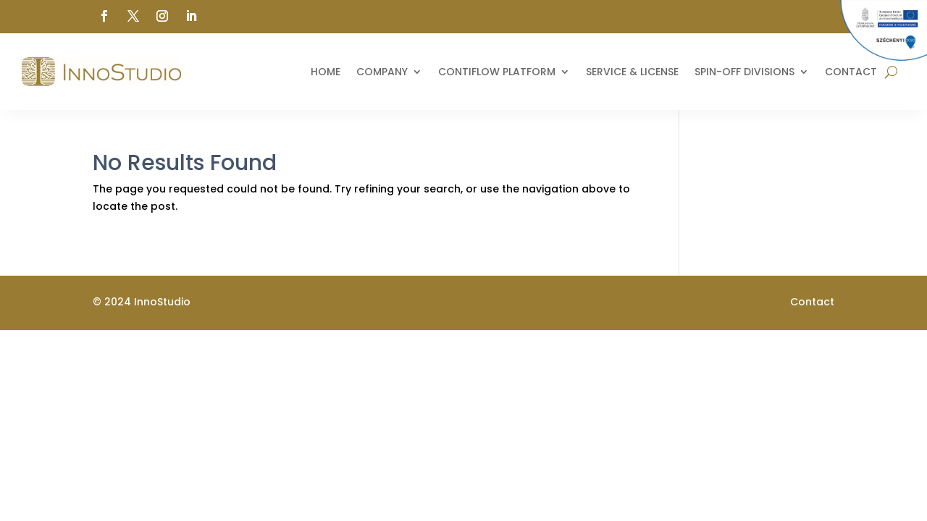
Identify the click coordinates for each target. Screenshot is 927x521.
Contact (851, 71)
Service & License (632, 71)
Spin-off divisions (744, 71)
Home (325, 71)
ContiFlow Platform (496, 71)
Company (382, 71)
